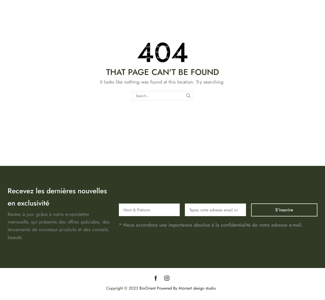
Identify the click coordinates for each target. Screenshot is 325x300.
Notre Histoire (271, 22)
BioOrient (147, 288)
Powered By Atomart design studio (186, 288)
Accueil (223, 22)
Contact (297, 22)
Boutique (244, 22)
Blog (314, 22)
